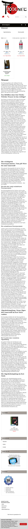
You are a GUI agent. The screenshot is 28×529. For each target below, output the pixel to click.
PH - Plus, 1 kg (21, 51)
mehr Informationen (5, 527)
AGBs (3, 504)
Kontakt (4, 447)
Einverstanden (23, 524)
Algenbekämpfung (7, 32)
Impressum (4, 507)
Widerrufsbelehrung (5, 509)
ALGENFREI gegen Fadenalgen (7, 72)
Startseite (5, 441)
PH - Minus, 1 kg (7, 51)
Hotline (4, 444)
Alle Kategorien (6, 24)
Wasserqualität (21, 32)
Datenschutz (4, 505)
